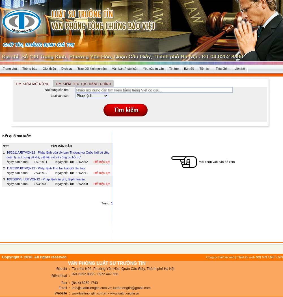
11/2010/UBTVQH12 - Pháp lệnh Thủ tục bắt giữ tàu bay (46, 168)
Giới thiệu (49, 68)
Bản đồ (189, 68)
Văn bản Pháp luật (124, 68)
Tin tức (174, 68)
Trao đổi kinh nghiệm (92, 68)
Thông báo (29, 68)
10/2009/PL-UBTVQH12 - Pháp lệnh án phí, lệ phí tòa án (46, 179)
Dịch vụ (66, 68)
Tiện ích (205, 68)
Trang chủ (10, 68)
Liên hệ (240, 68)
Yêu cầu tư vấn (153, 68)
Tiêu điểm (222, 68)
